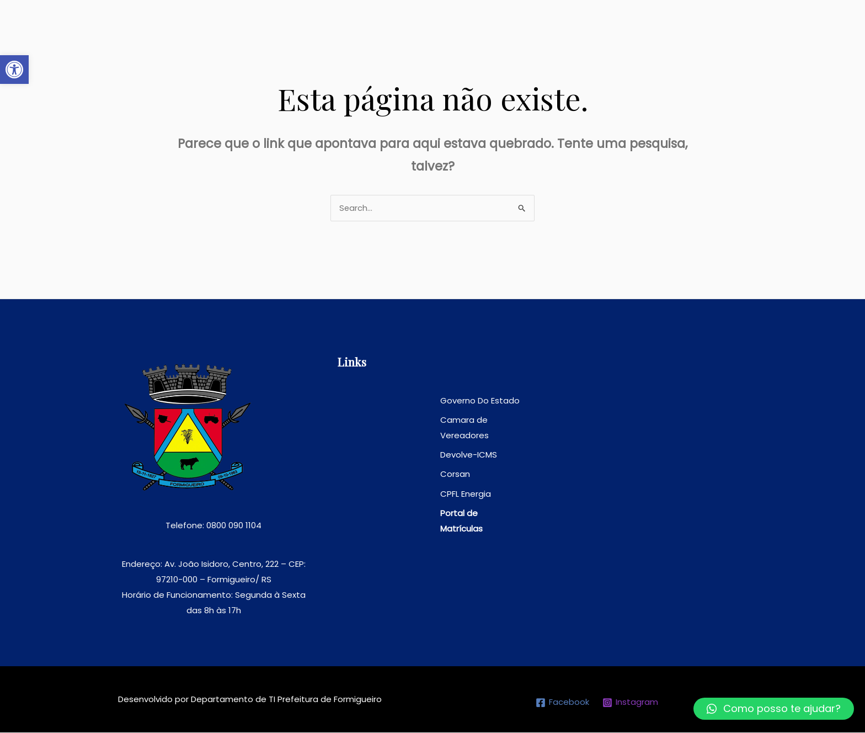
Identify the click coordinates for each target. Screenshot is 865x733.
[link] (14, 69)
